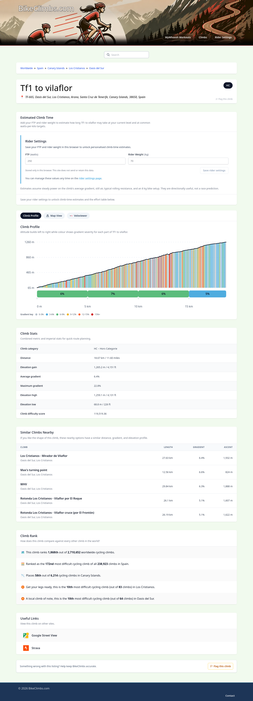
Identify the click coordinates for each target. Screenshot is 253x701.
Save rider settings (214, 170)
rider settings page (90, 178)
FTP (75, 158)
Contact (230, 695)
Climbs (203, 37)
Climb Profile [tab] (30, 215)
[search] (108, 54)
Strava (31, 648)
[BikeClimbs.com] (46, 8)
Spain (40, 68)
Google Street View (40, 635)
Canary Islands (56, 68)
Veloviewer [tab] (78, 215)
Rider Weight (178, 158)
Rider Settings (223, 37)
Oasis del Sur (96, 68)
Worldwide (26, 68)
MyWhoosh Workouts (178, 37)
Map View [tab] (54, 215)
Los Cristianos (77, 68)
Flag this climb (224, 99)
